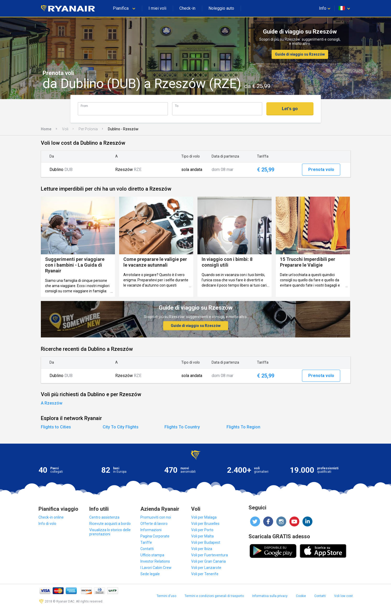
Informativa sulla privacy (270, 596)
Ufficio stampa (152, 555)
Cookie (301, 596)
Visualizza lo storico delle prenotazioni (110, 532)
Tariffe (146, 542)
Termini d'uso (166, 596)
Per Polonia (88, 129)
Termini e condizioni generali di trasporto (214, 596)
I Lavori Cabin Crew (156, 568)
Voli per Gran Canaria (208, 561)
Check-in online (51, 517)
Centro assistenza (104, 517)
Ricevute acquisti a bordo (110, 523)
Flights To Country (182, 426)
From (84, 105)
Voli (65, 129)
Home (46, 129)
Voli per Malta (202, 536)
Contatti (147, 549)
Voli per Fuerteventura (209, 555)
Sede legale (150, 574)
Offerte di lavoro (154, 523)
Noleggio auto (221, 8)
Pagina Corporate (154, 536)
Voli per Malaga (204, 517)
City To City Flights (121, 426)
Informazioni (151, 530)
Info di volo (47, 523)
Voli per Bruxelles (205, 523)
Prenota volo (321, 169)
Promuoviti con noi (155, 517)
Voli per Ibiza (201, 549)
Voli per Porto (202, 530)
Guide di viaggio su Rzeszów (300, 54)
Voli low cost (343, 596)
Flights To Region (243, 426)
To (176, 105)
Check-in (187, 8)
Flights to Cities (56, 426)
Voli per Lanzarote (206, 568)
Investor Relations (155, 561)
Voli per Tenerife (204, 574)
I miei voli (157, 8)
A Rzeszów (51, 403)
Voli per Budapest (205, 542)
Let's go (290, 108)
